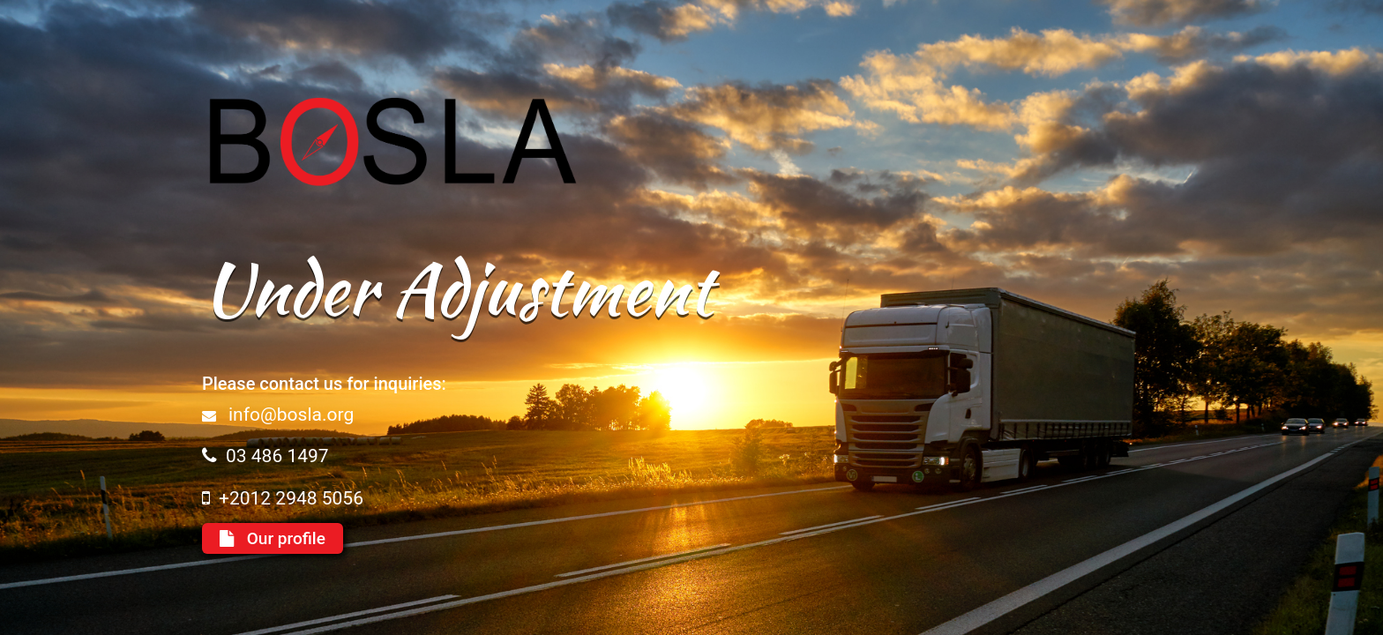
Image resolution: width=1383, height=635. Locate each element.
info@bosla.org (291, 414)
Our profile (272, 538)
